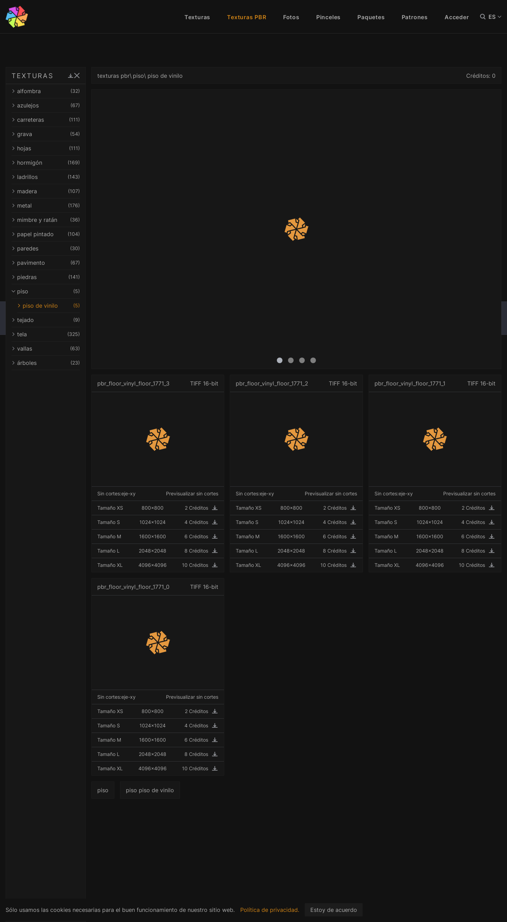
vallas (67, 348)
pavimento (67, 263)
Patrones (415, 17)
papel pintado (67, 234)
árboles (67, 363)
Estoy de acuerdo (333, 909)
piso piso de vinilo (192, 790)
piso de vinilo (69, 306)
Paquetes (371, 17)
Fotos (291, 17)
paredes (67, 248)
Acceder (457, 17)
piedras (67, 277)
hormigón (67, 163)
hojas (67, 148)
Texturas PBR (246, 17)
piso (67, 291)
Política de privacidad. (269, 909)
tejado (67, 320)
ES (495, 16)
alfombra (67, 91)
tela (67, 334)
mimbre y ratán (67, 220)
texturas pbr (156, 75)
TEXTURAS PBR (42, 76)
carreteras (67, 120)
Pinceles (328, 17)
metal (67, 205)
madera (67, 191)
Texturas (197, 17)
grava (67, 134)
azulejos (67, 105)
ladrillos (67, 177)
